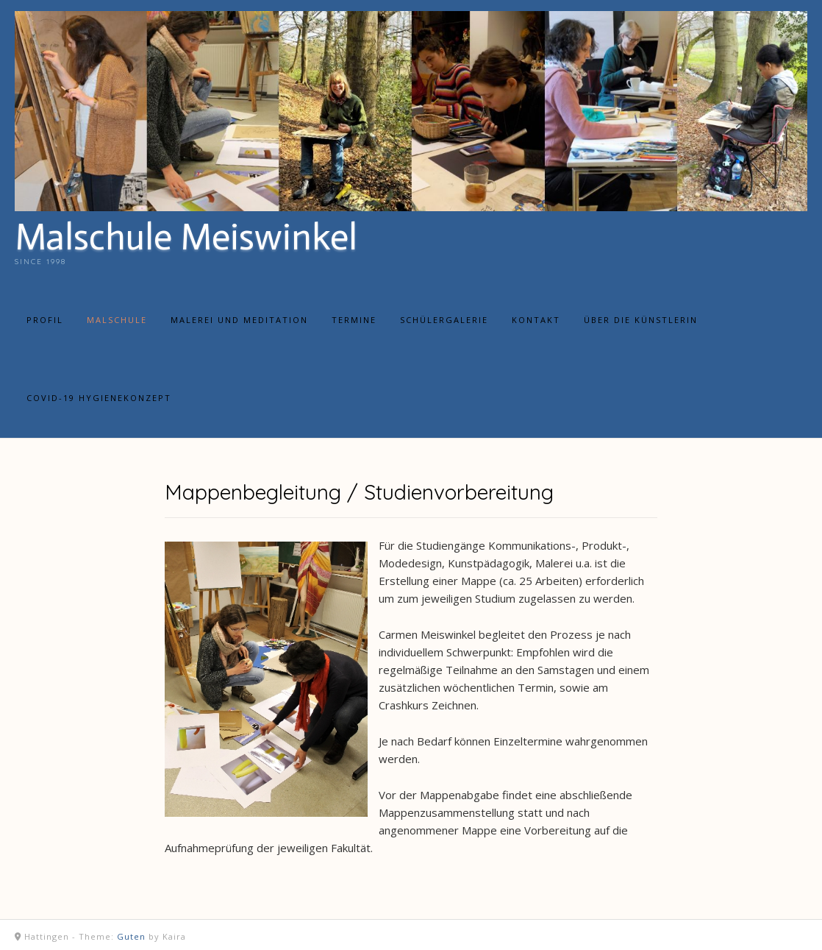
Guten (131, 936)
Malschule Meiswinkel (186, 237)
